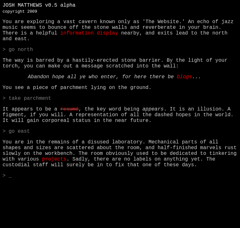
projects (54, 159)
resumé (69, 109)
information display (89, 33)
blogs (184, 77)
